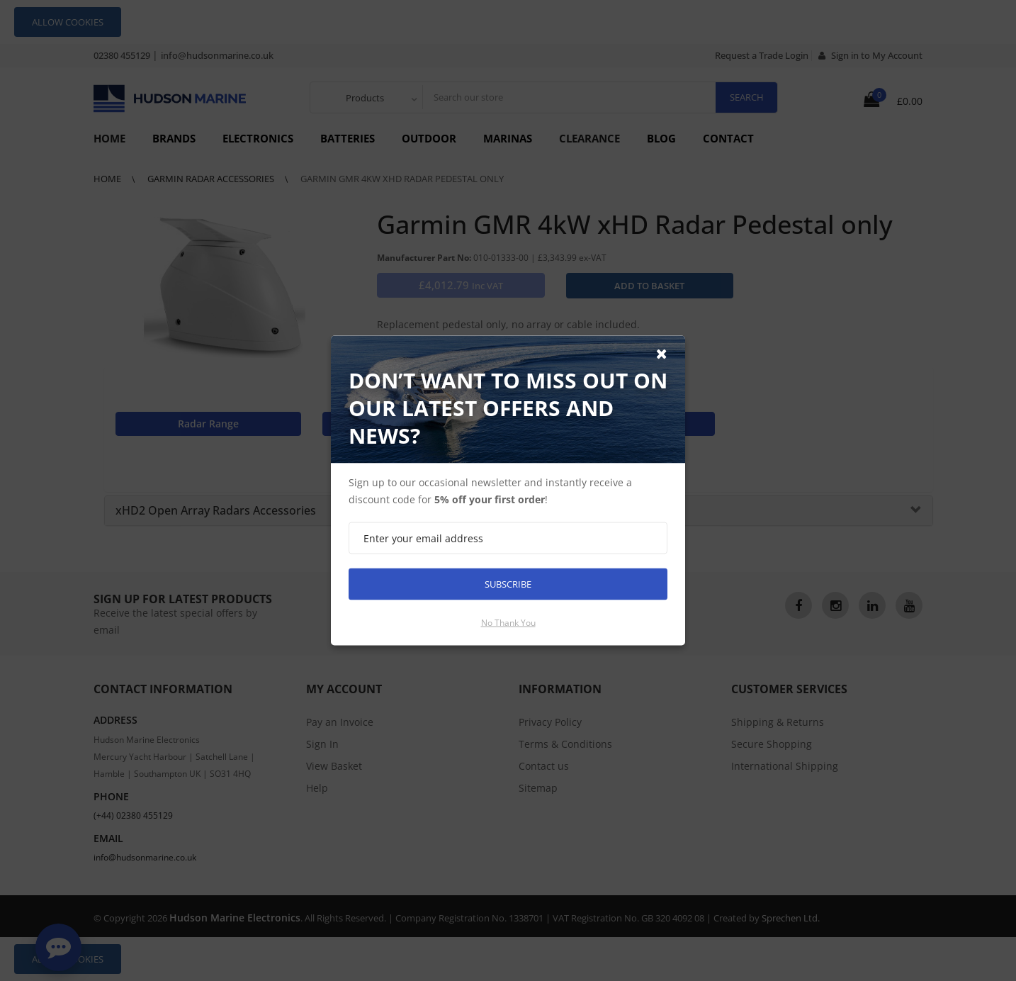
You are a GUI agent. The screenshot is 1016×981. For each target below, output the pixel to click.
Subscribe (508, 584)
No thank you (508, 623)
